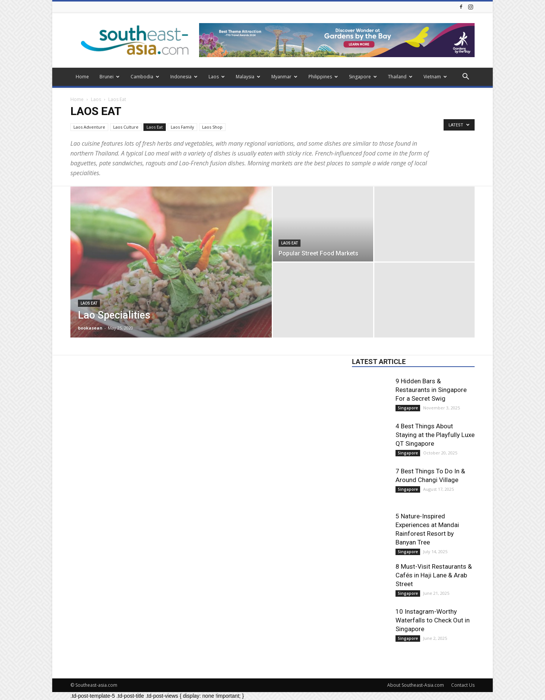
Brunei (110, 76)
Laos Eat (154, 127)
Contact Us (463, 685)
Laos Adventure (89, 127)
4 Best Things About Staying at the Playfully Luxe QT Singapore (435, 434)
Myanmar (284, 76)
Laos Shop (212, 127)
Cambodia (145, 76)
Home (82, 76)
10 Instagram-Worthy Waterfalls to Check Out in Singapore (433, 620)
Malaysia (248, 76)
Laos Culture (126, 127)
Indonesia (184, 76)
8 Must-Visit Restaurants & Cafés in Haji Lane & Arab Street (434, 575)
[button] (465, 77)
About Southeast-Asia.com (415, 685)
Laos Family (182, 127)
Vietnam (435, 76)
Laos (217, 76)
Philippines (323, 76)
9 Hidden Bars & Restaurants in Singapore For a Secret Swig (431, 389)
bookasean (90, 328)
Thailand (400, 76)
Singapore (363, 76)
